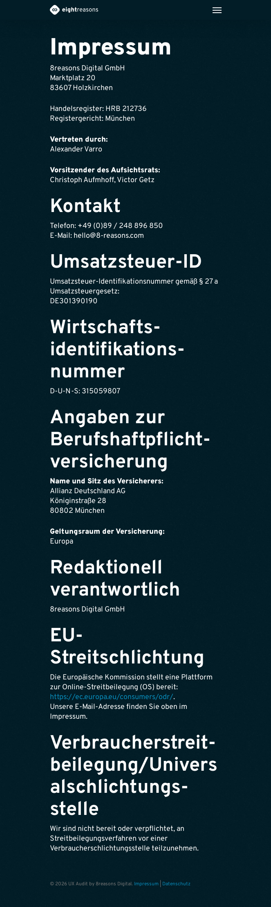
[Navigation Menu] (217, 10)
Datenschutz (176, 884)
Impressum (146, 884)
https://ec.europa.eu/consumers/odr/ (111, 697)
